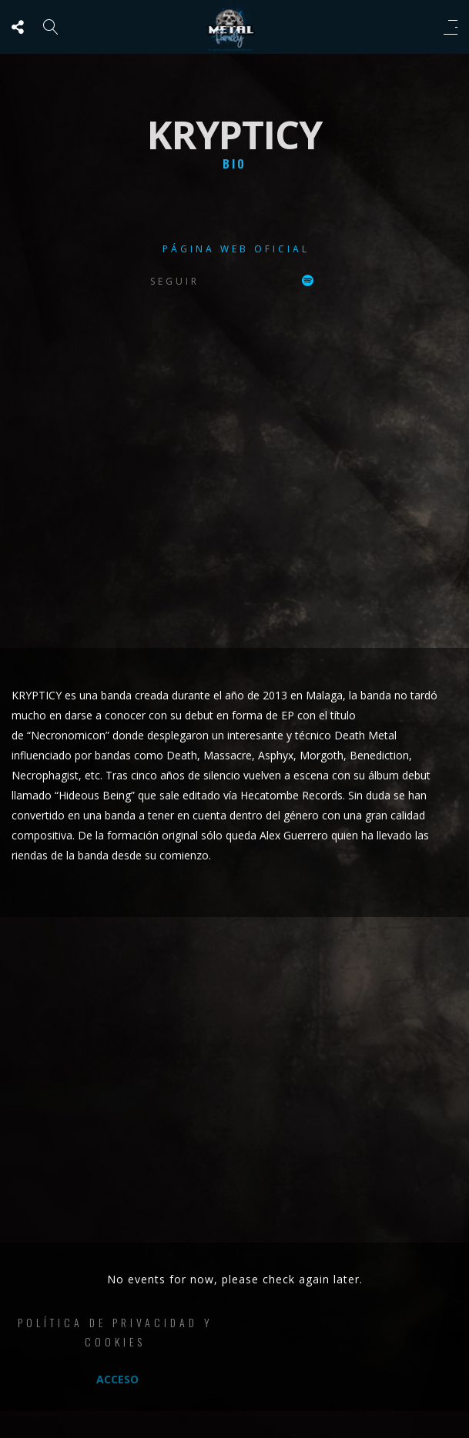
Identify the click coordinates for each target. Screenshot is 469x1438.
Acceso (117, 1379)
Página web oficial (236, 248)
